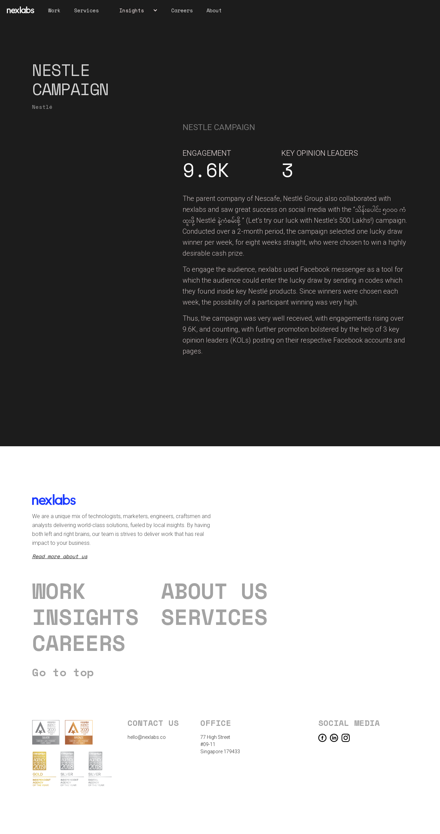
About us (214, 590)
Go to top (63, 672)
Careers (182, 10)
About (214, 10)
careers (78, 642)
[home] (21, 10)
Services (86, 10)
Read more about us (60, 556)
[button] (135, 10)
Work (54, 10)
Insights (85, 616)
